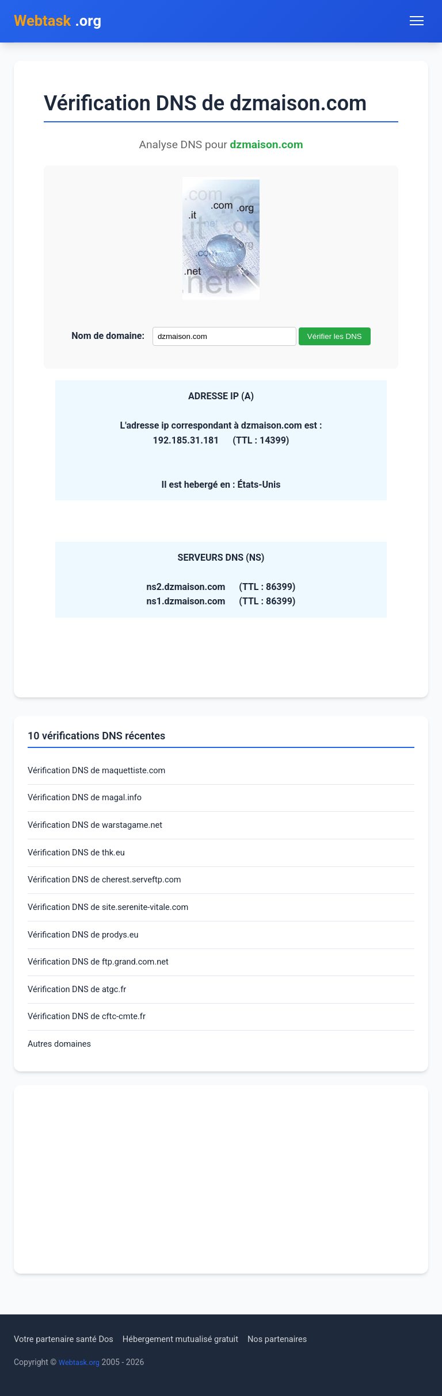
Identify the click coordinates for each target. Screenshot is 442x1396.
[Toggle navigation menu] (416, 22)
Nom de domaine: (107, 338)
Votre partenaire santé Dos (68, 1338)
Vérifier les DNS (334, 338)
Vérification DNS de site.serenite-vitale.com (116, 918)
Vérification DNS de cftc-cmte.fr (92, 1034)
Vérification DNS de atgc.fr (82, 1006)
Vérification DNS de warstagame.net (102, 831)
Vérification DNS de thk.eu (81, 860)
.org (62, 22)
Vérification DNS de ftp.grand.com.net (105, 976)
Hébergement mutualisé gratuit (196, 1338)
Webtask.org (81, 1362)
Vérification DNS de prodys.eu (88, 948)
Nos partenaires (300, 1338)
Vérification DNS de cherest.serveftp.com (112, 889)
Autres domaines (62, 1064)
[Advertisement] (221, 1200)
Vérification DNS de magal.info (90, 802)
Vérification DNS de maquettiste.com (103, 773)
